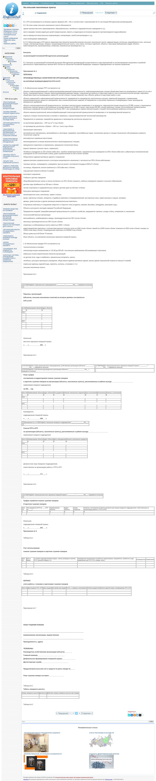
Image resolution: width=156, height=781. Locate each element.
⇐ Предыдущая (86, 13)
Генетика (11, 60)
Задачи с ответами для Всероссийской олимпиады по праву (11, 167)
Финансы (16, 87)
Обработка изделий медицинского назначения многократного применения (10, 148)
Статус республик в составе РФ (101, 733)
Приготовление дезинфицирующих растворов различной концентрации (10, 105)
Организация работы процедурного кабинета (11, 124)
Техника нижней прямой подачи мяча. (11, 112)
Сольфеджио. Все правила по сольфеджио (10, 250)
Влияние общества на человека (10, 209)
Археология (8, 57)
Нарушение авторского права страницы (64, 777)
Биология (9, 58)
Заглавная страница (11, 29)
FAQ (5, 42)
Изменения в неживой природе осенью (10, 237)
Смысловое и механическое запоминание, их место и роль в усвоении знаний (10, 132)
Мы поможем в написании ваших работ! (11, 195)
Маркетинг (11, 69)
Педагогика (6, 77)
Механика (16, 74)
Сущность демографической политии (104, 754)
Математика (13, 71)
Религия (7, 79)
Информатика (7, 65)
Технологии (11, 82)
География (13, 61)
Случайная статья (10, 33)
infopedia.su (26, 779)
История (7, 66)
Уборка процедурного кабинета (8, 244)
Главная (25, 3)
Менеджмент (15, 73)
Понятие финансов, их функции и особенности (43, 754)
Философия (15, 85)
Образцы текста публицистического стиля (11, 156)
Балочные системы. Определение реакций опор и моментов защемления (11, 258)
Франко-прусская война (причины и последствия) (10, 118)
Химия (17, 89)
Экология (6, 92)
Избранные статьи (10, 31)
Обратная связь (9, 40)
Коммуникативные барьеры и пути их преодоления (10, 140)
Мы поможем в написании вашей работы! (83, 777)
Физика (12, 84)
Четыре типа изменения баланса (11, 161)
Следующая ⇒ (111, 13)
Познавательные (62, 3)
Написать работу (10, 43)
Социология (10, 81)
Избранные (34, 3)
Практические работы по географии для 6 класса (11, 224)
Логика (8, 68)
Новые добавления (11, 38)
